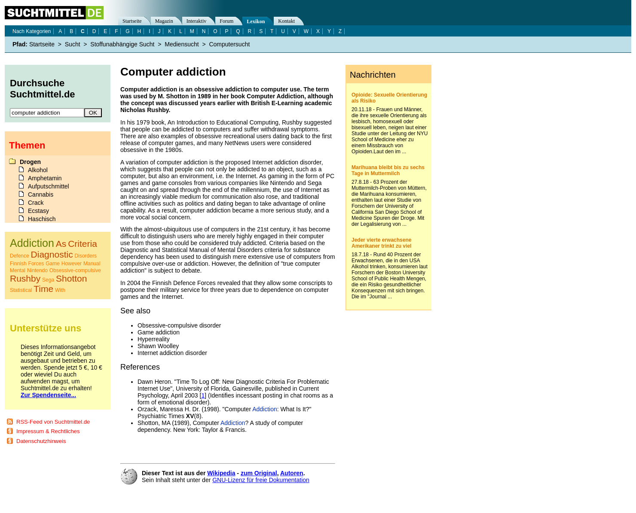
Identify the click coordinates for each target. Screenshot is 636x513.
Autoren (291, 473)
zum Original (259, 473)
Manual (91, 264)
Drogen (30, 161)
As (61, 244)
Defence (19, 256)
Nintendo (37, 270)
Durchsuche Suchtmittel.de (42, 89)
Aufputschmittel (48, 186)
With (60, 290)
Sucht (72, 44)
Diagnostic (52, 254)
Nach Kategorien (31, 31)
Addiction (264, 409)
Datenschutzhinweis (41, 441)
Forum (226, 21)
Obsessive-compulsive (75, 270)
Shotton (71, 278)
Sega (48, 280)
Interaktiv (197, 21)
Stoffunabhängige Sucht (122, 44)
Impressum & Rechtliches (48, 431)
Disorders (86, 256)
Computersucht (229, 44)
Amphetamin (45, 178)
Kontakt (286, 21)
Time (43, 289)
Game (53, 264)
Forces (36, 264)
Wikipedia (221, 473)
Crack (36, 202)
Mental (17, 270)
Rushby (25, 278)
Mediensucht (182, 44)
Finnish (18, 264)
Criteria (82, 244)
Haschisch (42, 219)
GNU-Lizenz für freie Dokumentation (260, 480)
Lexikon (256, 21)
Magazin (164, 21)
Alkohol (38, 170)
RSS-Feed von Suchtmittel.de (53, 422)
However (71, 264)
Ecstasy (38, 210)
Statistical (21, 290)
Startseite (132, 21)
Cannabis (40, 194)
